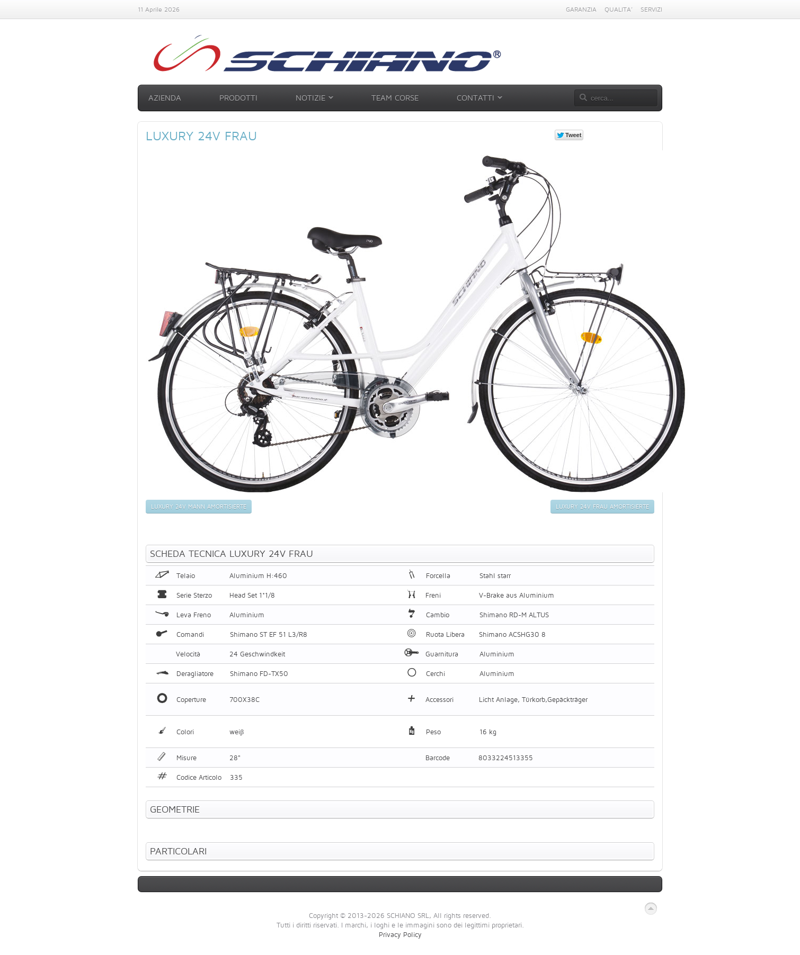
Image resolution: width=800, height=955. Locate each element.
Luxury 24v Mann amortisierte (198, 506)
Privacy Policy (400, 934)
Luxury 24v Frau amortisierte (602, 506)
